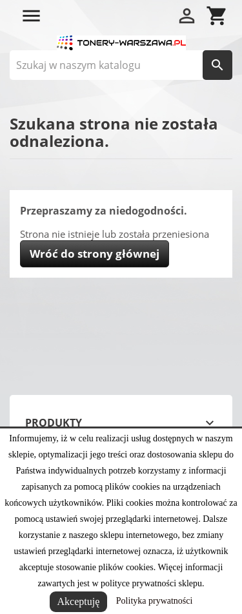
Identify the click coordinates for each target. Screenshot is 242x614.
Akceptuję (78, 601)
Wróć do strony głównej (94, 253)
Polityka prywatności (154, 601)
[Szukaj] (121, 65)
